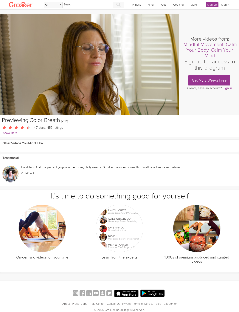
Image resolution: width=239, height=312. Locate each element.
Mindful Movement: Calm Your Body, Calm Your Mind (210, 50)
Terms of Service (143, 303)
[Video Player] (89, 64)
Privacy (126, 303)
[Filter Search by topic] (53, 5)
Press (75, 303)
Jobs (84, 303)
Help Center (97, 303)
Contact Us (113, 303)
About (66, 303)
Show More (10, 133)
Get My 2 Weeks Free (209, 80)
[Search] (87, 5)
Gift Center (170, 303)
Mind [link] (151, 4)
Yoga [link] (163, 4)
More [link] (193, 4)
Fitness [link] (136, 4)
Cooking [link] (178, 4)
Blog (158, 303)
